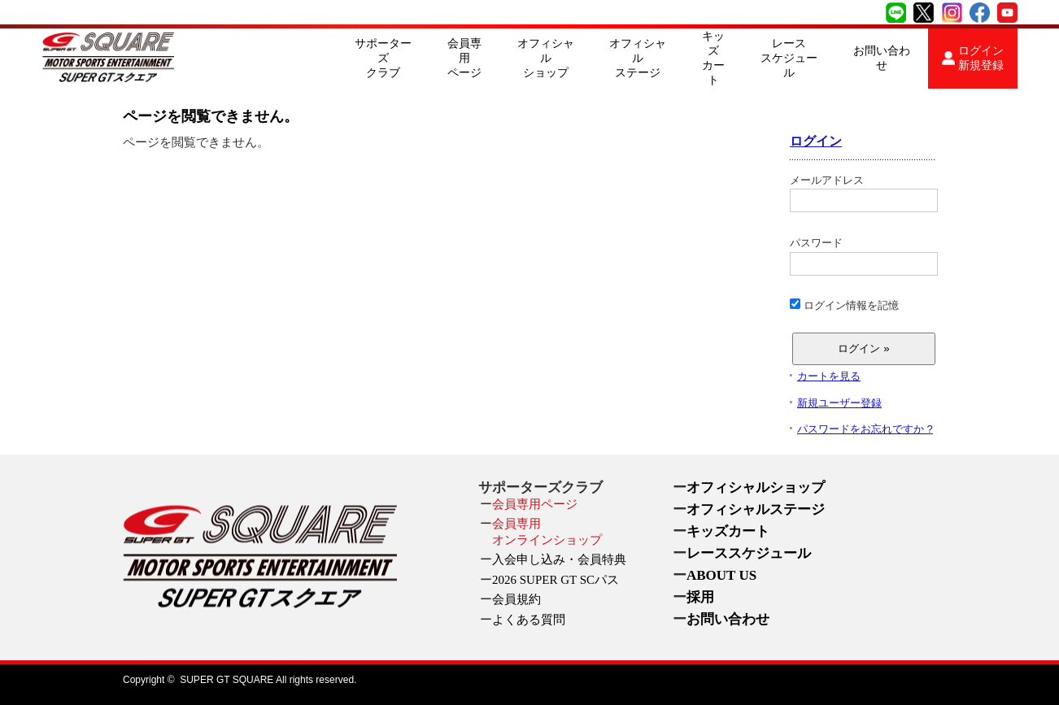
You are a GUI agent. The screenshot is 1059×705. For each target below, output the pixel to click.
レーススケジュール (788, 58)
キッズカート (713, 58)
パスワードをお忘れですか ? (865, 429)
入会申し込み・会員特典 (559, 559)
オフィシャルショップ (545, 58)
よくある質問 (528, 619)
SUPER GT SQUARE (226, 679)
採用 (700, 597)
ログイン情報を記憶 (844, 304)
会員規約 (516, 599)
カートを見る (829, 376)
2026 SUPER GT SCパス (555, 579)
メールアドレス (863, 193)
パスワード (863, 256)
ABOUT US (721, 575)
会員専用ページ (464, 58)
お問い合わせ (881, 58)
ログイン (816, 141)
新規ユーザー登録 (839, 403)
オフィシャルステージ (637, 58)
